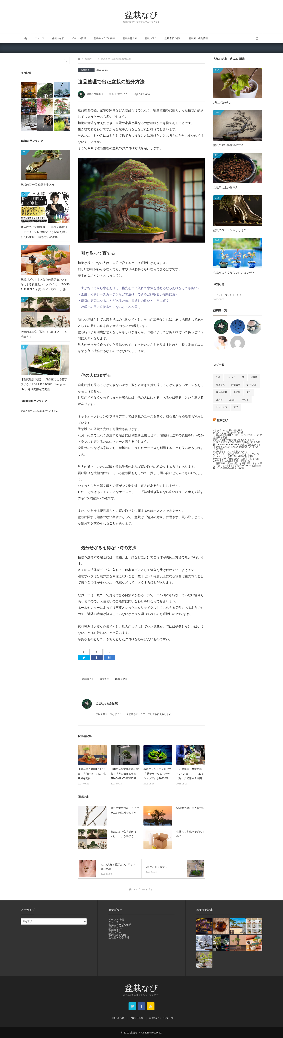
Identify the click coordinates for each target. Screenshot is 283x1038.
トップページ (26, 38)
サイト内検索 (257, 38)
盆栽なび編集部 (95, 94)
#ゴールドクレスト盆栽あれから (230, 451)
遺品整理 (104, 679)
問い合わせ (118, 1018)
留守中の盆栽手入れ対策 (190, 808)
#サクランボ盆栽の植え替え (228, 430)
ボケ (248, 392)
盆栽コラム (151, 38)
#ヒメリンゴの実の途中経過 (228, 432)
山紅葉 (236, 392)
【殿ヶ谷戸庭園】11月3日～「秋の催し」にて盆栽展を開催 (92, 774)
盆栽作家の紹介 (172, 38)
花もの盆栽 (221, 392)
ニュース (39, 38)
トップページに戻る (143, 889)
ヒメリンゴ (221, 407)
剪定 (235, 407)
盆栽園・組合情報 (198, 38)
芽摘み (219, 399)
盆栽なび (141, 14)
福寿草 (254, 377)
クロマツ (231, 377)
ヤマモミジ (251, 384)
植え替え (220, 384)
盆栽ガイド (58, 38)
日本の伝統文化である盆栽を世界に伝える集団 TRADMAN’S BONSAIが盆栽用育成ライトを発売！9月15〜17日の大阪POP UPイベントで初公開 (125, 774)
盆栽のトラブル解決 (104, 38)
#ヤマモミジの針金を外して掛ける (231, 461)
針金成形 (235, 384)
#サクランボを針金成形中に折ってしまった (236, 458)
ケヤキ (245, 399)
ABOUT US (137, 1018)
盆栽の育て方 (130, 38)
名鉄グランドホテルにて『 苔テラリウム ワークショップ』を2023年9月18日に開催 (157, 774)
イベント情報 (79, 38)
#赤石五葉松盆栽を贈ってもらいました (234, 440)
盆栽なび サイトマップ (161, 1018)
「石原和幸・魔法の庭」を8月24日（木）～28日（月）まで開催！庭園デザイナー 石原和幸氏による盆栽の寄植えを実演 (190, 774)
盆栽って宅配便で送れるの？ (190, 834)
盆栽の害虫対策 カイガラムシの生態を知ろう (125, 810)
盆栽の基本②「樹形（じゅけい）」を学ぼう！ (125, 834)
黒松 (218, 377)
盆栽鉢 (232, 399)
